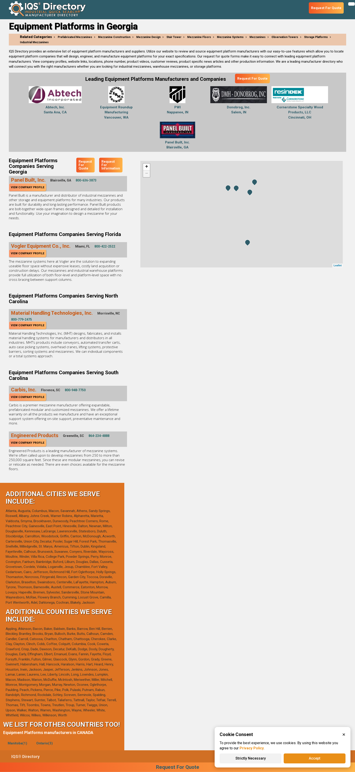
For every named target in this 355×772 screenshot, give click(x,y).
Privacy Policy (252, 748)
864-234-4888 (99, 436)
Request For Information (110, 165)
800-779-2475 (21, 319)
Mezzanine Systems (230, 37)
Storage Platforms (316, 37)
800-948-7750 (75, 390)
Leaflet (337, 265)
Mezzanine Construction (114, 37)
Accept (314, 758)
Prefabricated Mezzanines (75, 37)
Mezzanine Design (148, 37)
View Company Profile (27, 187)
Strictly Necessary (250, 758)
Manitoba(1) (17, 743)
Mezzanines (257, 37)
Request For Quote (252, 78)
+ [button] (146, 167)
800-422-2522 (104, 246)
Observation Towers (284, 37)
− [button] (146, 173)
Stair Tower (173, 37)
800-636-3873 (86, 180)
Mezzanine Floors (199, 37)
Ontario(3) (44, 743)
